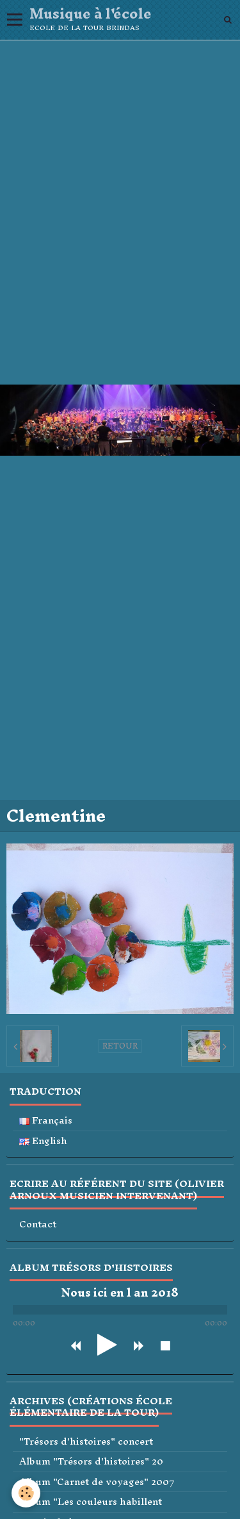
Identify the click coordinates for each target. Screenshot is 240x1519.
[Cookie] (26, 1493)
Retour (120, 1046)
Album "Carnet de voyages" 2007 (97, 1482)
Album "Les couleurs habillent (90, 1502)
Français (45, 1121)
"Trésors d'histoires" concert (86, 1442)
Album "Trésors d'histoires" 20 (91, 1462)
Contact (37, 1224)
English (43, 1141)
